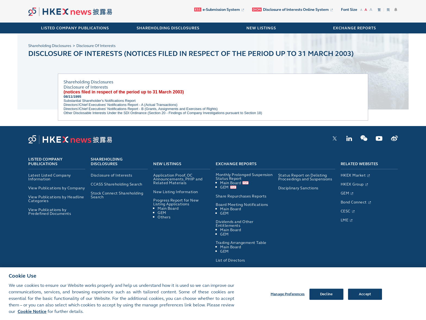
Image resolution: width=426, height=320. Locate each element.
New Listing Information (175, 192)
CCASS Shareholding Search (116, 184)
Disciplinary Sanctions (298, 188)
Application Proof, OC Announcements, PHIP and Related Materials (178, 179)
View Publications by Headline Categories (56, 199)
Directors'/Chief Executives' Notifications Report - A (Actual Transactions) (120, 105)
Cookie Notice (32, 314)
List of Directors (230, 260)
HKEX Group (352, 184)
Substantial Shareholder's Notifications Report (100, 101)
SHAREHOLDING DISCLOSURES (168, 28)
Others (164, 217)
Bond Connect (354, 202)
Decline (326, 296)
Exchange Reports (236, 164)
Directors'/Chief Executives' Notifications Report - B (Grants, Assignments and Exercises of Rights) (141, 109)
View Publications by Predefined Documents (49, 212)
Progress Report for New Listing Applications (176, 202)
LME (345, 220)
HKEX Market (353, 175)
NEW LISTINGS (261, 28)
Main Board (168, 208)
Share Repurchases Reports (241, 196)
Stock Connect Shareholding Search (117, 195)
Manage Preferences (288, 296)
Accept (365, 296)
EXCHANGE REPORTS (354, 28)
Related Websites (359, 164)
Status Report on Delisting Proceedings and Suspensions (305, 177)
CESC (345, 211)
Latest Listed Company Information (49, 177)
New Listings (167, 164)
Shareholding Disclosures (107, 162)
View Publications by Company (56, 188)
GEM (162, 213)
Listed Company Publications (75, 28)
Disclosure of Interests (111, 175)
